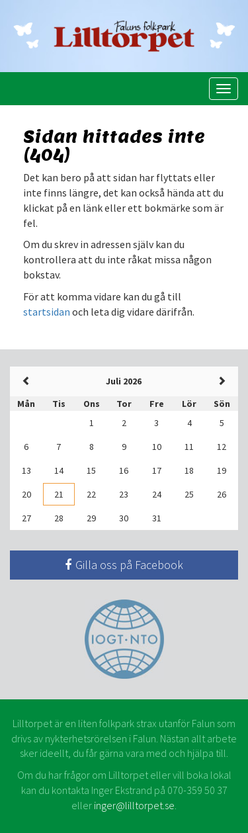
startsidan (46, 311)
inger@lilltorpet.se (134, 805)
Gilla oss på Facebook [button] (124, 564)
